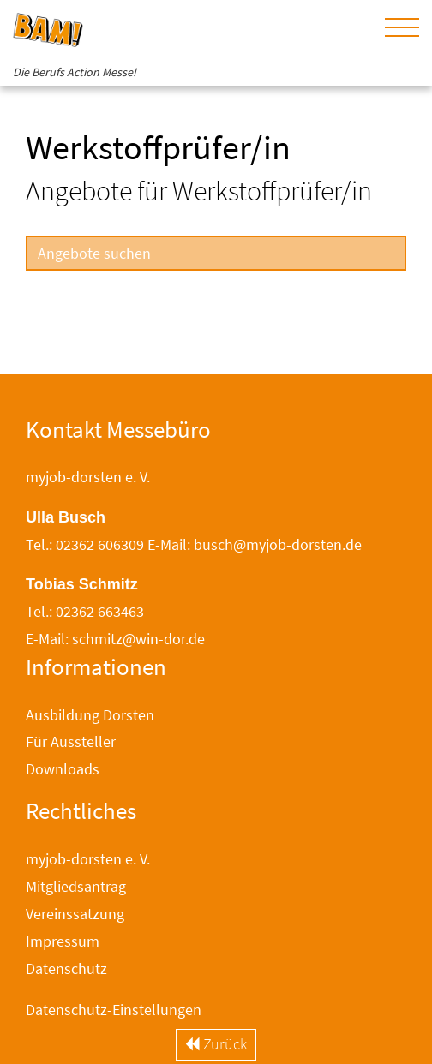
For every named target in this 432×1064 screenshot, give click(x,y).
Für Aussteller (71, 741)
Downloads (62, 769)
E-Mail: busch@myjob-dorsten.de (254, 544)
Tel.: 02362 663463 (85, 611)
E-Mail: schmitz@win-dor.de (115, 639)
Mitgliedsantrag (76, 886)
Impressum (62, 941)
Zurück (216, 1044)
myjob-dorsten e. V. (88, 859)
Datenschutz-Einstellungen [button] (113, 1009)
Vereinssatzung (75, 914)
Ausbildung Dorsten (90, 715)
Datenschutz (66, 968)
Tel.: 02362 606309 (85, 544)
